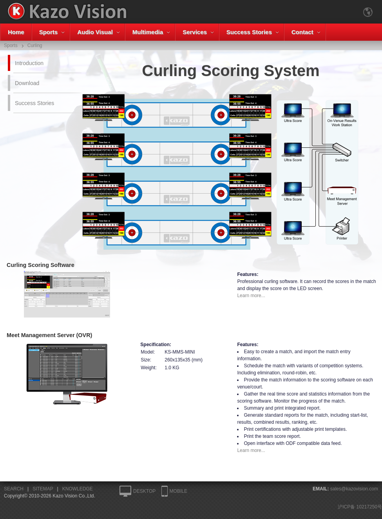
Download (27, 83)
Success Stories (249, 32)
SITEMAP (43, 489)
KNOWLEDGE (77, 489)
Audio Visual (95, 32)
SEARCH (14, 489)
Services (195, 32)
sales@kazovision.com (354, 489)
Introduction (29, 63)
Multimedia (147, 32)
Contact (302, 32)
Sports (48, 32)
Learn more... (251, 295)
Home (16, 32)
